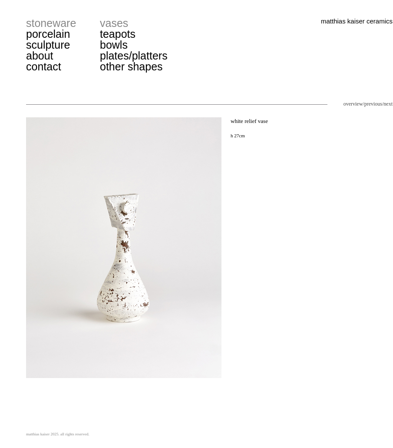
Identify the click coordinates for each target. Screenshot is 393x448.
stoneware (51, 23)
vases (114, 23)
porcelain (48, 34)
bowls (114, 45)
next (388, 104)
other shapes (131, 66)
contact (43, 66)
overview (353, 104)
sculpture (48, 45)
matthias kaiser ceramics (357, 21)
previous (373, 104)
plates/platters (134, 56)
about (39, 56)
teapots (117, 34)
